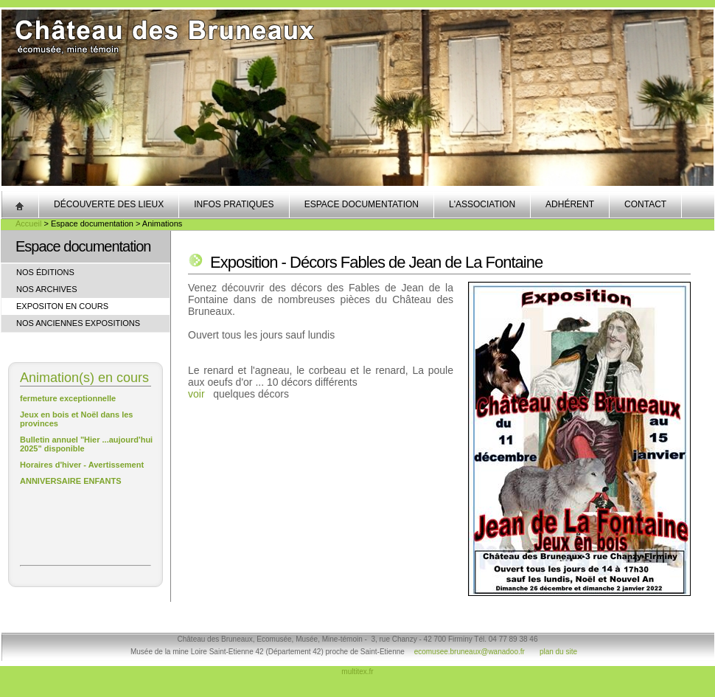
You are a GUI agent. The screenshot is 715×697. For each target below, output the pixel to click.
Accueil (28, 223)
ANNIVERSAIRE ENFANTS (71, 480)
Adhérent (569, 204)
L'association (482, 204)
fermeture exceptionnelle (68, 398)
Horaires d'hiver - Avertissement (82, 464)
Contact (645, 204)
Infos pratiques (233, 204)
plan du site (558, 652)
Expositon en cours (62, 306)
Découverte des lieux (109, 204)
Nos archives (46, 289)
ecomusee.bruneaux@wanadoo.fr (469, 652)
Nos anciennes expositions (78, 323)
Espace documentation (361, 204)
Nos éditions (45, 272)
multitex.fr (357, 671)
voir (196, 394)
